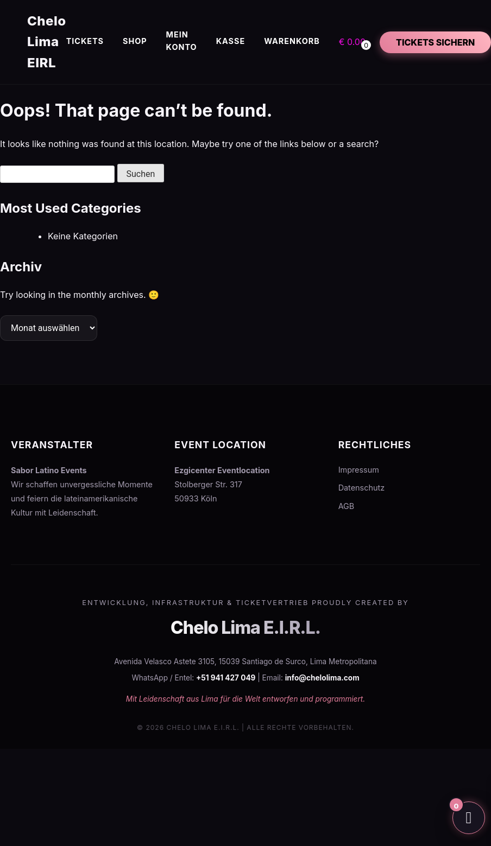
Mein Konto (181, 41)
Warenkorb (292, 41)
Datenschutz (361, 487)
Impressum (358, 469)
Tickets (85, 41)
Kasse (230, 41)
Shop (135, 41)
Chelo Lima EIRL (46, 42)
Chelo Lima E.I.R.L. (245, 627)
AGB (346, 506)
